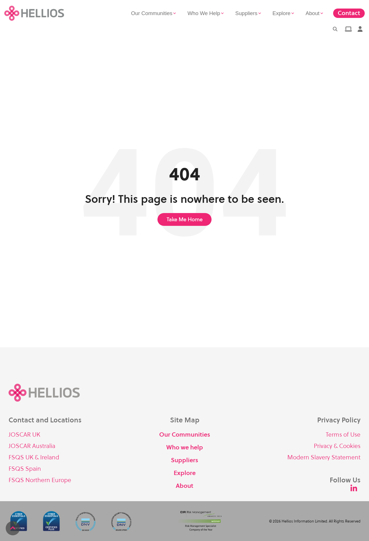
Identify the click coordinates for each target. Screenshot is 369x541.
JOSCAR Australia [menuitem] (32, 446)
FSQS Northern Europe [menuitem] (40, 480)
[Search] (335, 29)
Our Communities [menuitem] (184, 434)
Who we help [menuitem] (184, 447)
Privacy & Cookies (337, 446)
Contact (349, 13)
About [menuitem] (184, 486)
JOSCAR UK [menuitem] (24, 434)
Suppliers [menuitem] (184, 460)
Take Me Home (184, 219)
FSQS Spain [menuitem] (25, 468)
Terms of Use (343, 434)
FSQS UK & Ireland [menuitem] (34, 457)
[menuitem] (348, 29)
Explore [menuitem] (185, 473)
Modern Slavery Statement (323, 457)
